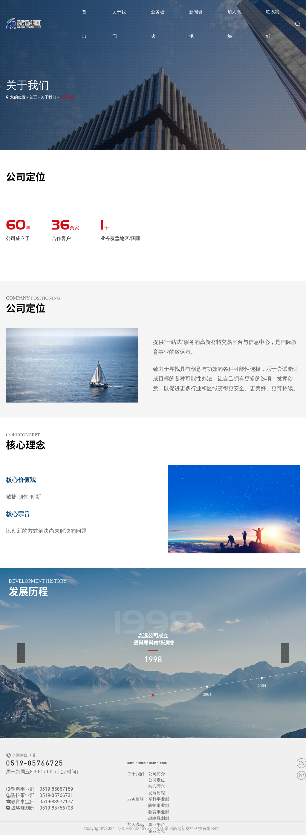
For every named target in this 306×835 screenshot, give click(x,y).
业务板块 (157, 24)
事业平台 (156, 812)
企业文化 (175, 812)
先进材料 (134, 762)
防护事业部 (158, 793)
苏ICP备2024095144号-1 (140, 828)
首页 (84, 24)
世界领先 (188, 762)
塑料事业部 (158, 787)
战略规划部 (158, 806)
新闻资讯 (196, 24)
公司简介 (156, 774)
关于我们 (119, 24)
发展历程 (175, 780)
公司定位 (67, 97)
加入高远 (234, 24)
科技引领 (153, 762)
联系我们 (272, 24)
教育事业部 (158, 799)
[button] (13, 653)
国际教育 (171, 762)
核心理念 (156, 780)
